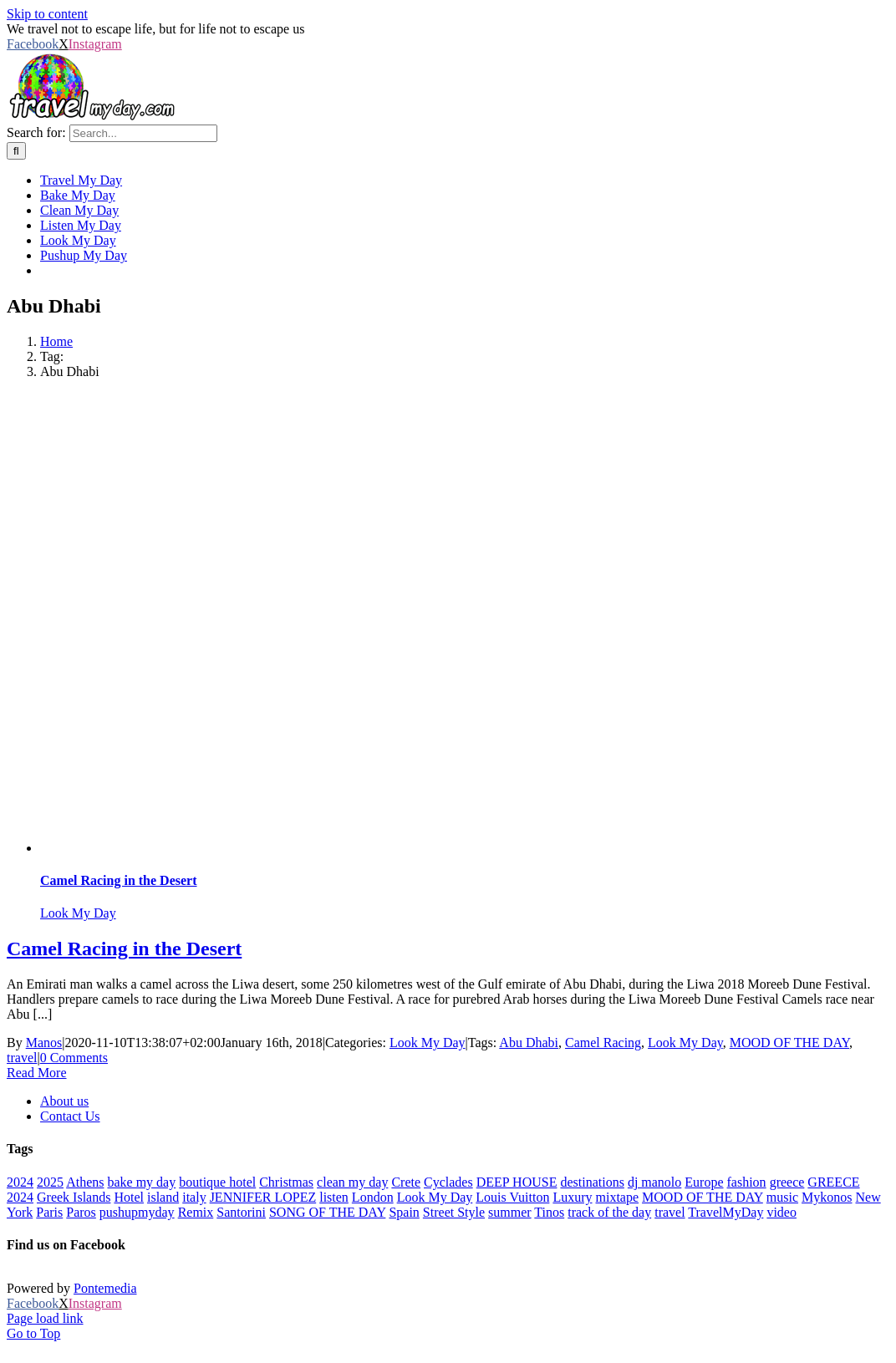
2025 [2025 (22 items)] (50, 1182)
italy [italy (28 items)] (194, 1197)
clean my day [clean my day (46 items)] (352, 1182)
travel (22, 1057)
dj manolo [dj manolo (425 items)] (654, 1182)
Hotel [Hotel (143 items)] (129, 1197)
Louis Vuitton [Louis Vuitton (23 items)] (512, 1197)
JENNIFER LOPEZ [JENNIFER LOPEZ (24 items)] (263, 1197)
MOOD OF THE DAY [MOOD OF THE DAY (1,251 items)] (702, 1197)
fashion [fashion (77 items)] (746, 1182)
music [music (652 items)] (782, 1197)
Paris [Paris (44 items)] (49, 1212)
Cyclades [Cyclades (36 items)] (448, 1182)
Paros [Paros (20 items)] (81, 1212)
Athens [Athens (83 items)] (85, 1182)
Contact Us (70, 1116)
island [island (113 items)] (163, 1197)
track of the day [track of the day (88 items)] (609, 1212)
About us (64, 1101)
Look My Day (78, 913)
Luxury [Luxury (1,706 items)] (572, 1197)
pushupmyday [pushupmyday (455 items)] (137, 1212)
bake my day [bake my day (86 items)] (141, 1182)
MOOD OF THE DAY (789, 1042)
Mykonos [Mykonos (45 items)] (827, 1197)
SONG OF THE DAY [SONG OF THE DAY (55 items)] (327, 1212)
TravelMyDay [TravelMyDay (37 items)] (725, 1212)
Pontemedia (105, 1288)
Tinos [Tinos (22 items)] (549, 1212)
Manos (44, 1042)
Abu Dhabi (528, 1042)
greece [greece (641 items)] (787, 1182)
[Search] (16, 151)
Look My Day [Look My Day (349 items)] (435, 1197)
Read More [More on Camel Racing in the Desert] (37, 1072)
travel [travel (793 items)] (669, 1212)
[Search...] (143, 133)
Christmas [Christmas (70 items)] (286, 1182)
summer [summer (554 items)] (510, 1212)
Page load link (45, 1318)
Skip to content (47, 14)
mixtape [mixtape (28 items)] (617, 1197)
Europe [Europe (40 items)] (704, 1182)
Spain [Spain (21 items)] (404, 1212)
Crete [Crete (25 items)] (405, 1182)
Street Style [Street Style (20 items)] (454, 1212)
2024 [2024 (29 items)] (20, 1182)
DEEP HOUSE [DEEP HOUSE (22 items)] (516, 1182)
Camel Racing (603, 1042)
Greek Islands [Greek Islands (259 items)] (73, 1197)
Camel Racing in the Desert (118, 880)
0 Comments (74, 1057)
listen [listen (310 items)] (334, 1197)
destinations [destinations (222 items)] (592, 1182)
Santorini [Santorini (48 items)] (241, 1212)
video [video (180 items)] (781, 1212)
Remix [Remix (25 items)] (196, 1212)
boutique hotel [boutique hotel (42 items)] (217, 1182)
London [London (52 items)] (373, 1197)
